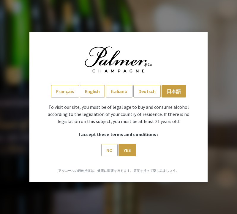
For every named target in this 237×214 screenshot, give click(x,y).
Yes (127, 150)
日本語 (174, 91)
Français (65, 91)
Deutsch (147, 91)
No (109, 150)
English (92, 91)
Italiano (119, 91)
